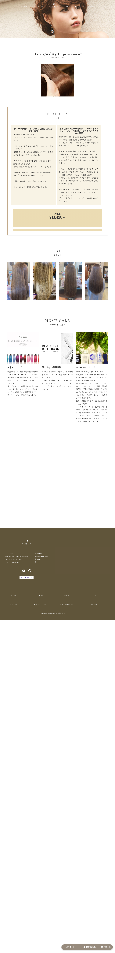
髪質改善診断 (83, 946)
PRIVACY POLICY (66, 613)
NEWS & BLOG (79, 6)
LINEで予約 (57, 946)
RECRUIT (91, 6)
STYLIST (68, 6)
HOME (13, 604)
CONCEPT (24, 6)
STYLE (40, 6)
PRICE (33, 6)
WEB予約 (104, 946)
